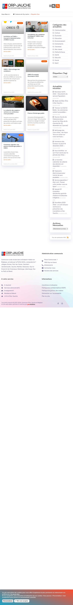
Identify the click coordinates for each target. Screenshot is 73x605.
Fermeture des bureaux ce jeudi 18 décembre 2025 (59, 145)
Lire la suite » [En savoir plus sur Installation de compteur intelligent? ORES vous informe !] (31, 51)
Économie (58, 37)
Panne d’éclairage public (36, 115)
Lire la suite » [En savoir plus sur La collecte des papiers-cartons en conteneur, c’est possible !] (7, 127)
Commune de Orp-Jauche (21, 16)
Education (58, 40)
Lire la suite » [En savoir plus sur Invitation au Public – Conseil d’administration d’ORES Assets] (7, 53)
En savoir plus (15, 594)
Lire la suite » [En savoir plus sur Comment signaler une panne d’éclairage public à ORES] (7, 161)
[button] (68, 7)
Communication (60, 32)
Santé (57, 56)
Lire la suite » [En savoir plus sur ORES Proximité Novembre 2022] (31, 89)
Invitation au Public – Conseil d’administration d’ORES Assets (12, 39)
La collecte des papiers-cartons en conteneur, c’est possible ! (12, 113)
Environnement (60, 42)
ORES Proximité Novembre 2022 (33, 77)
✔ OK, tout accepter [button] (21, 601)
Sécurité (58, 59)
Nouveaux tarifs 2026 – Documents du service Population (60, 95)
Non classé (58, 51)
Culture (57, 34)
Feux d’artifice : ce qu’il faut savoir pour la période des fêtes (60, 154)
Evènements (59, 45)
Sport (57, 64)
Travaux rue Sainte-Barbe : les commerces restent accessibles (60, 111)
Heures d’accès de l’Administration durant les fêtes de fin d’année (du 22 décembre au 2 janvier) (60, 123)
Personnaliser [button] (7, 601)
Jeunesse (58, 48)
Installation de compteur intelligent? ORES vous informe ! (36, 37)
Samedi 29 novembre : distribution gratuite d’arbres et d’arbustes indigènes (60, 195)
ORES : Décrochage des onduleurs (12, 72)
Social (57, 62)
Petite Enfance (60, 53)
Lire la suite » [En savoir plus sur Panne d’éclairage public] (31, 126)
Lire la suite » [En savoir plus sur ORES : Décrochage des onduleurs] (7, 84)
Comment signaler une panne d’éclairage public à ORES (12, 147)
